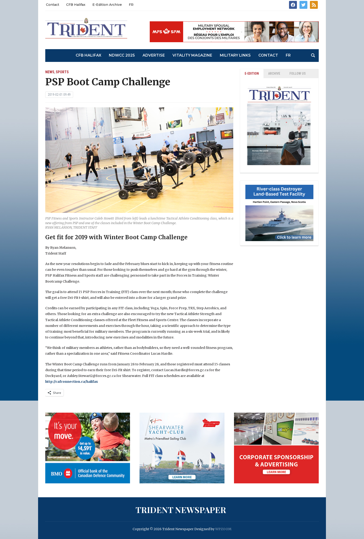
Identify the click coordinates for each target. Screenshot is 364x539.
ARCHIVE (274, 73)
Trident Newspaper (181, 509)
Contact (52, 5)
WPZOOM (223, 529)
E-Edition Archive (107, 5)
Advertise (154, 55)
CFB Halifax (75, 5)
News (49, 72)
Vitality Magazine (192, 55)
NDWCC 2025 (122, 55)
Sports (62, 72)
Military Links (235, 55)
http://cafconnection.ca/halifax (71, 382)
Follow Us (297, 73)
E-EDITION (252, 73)
